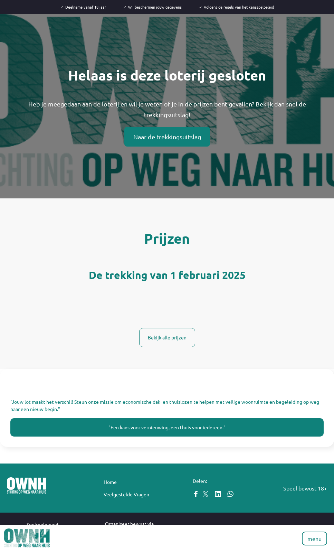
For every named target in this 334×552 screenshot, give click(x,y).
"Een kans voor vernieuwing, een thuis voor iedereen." (167, 427)
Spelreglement (43, 524)
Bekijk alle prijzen (167, 337)
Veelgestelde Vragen (126, 494)
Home (110, 482)
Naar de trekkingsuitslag (167, 136)
